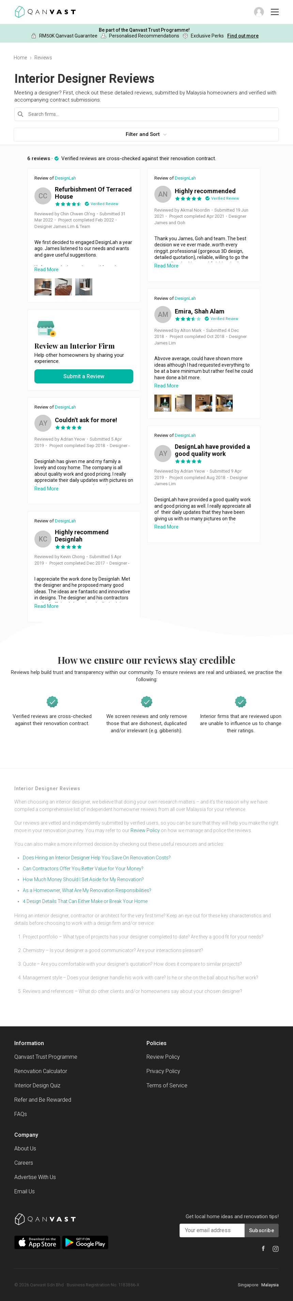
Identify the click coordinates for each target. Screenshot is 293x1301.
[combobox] (146, 114)
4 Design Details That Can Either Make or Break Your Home (85, 901)
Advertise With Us (35, 1177)
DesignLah (65, 178)
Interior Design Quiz (37, 1085)
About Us (25, 1148)
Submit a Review (83, 376)
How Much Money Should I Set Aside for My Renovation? (83, 879)
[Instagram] (276, 1249)
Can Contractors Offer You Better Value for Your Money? (83, 868)
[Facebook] (263, 1248)
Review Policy (145, 830)
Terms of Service (166, 1085)
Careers (23, 1163)
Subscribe (261, 1230)
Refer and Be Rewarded (42, 1100)
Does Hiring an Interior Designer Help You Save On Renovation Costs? (97, 857)
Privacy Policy (163, 1071)
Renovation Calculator (40, 1071)
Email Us (24, 1191)
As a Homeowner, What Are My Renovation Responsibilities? (87, 890)
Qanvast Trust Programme (45, 1057)
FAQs (20, 1114)
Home (20, 57)
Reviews (43, 57)
